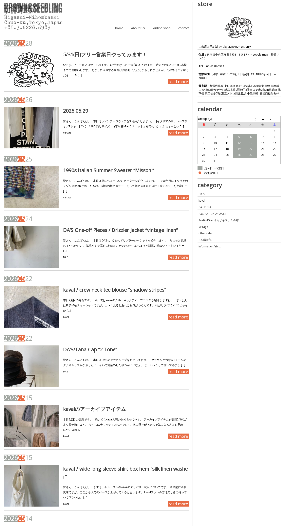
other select (206, 233)
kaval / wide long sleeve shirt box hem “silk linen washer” (117, 416)
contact (183, 28)
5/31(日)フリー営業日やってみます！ (95, 54)
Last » (50, 510)
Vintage (57, 126)
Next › (37, 510)
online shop (161, 28)
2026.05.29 (65, 103)
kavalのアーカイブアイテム (84, 364)
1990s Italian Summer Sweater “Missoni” (98, 155)
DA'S (55, 230)
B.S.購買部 (205, 240)
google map (260, 54)
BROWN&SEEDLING (17, 523)
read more (178, 76)
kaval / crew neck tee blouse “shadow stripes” (104, 260)
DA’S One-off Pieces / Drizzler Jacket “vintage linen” (110, 207)
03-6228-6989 (215, 66)
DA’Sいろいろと (71, 469)
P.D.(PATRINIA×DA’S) (212, 213)
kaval (56, 282)
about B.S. (138, 28)
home (119, 28)
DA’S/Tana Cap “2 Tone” (80, 312)
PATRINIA (205, 207)
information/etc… (210, 246)
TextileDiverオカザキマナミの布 (219, 220)
